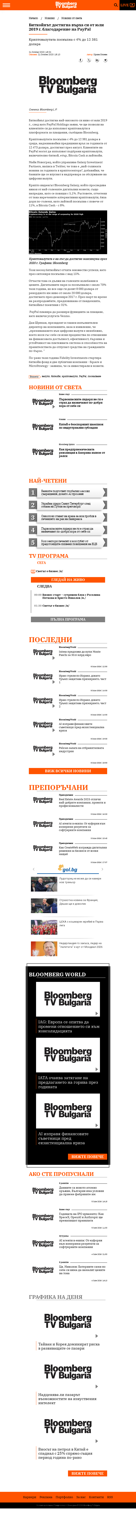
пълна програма (68, 619)
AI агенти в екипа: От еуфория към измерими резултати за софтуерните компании (82, 827)
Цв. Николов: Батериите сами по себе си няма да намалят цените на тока (82, 1270)
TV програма (48, 556)
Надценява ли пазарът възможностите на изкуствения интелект (67, 1398)
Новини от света (55, 387)
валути (46, 376)
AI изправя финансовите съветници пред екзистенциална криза (81, 727)
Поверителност (60, 1505)
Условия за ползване (44, 1505)
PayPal (82, 376)
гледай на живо (68, 579)
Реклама (46, 1497)
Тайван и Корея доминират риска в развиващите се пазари (69, 1346)
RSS (110, 1497)
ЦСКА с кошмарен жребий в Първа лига (67, 927)
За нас (81, 1497)
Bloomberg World (67, 647)
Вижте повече (88, 1156)
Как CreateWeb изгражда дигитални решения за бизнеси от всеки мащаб (83, 851)
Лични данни (72, 1505)
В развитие (64, 1183)
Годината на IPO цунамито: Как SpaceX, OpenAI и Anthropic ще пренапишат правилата (81, 1217)
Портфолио (64, 1497)
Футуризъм (64, 1236)
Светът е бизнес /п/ (47, 571)
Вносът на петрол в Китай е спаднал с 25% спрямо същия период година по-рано (65, 1453)
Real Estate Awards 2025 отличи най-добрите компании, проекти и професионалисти (82, 803)
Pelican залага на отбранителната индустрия (81, 749)
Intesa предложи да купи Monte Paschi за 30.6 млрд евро (80, 653)
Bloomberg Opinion (67, 444)
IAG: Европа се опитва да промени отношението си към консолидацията (69, 1026)
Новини (62, 419)
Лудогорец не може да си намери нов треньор (66, 884)
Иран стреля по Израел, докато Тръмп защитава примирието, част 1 (82, 679)
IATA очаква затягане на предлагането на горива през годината (68, 1082)
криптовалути (70, 376)
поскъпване (94, 376)
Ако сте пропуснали (61, 1174)
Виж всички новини (68, 771)
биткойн (55, 376)
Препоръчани (58, 787)
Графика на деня (55, 1297)
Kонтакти (96, 1497)
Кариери (29, 1497)
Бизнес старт (64, 394)
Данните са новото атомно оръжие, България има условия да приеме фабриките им (81, 1191)
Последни (50, 639)
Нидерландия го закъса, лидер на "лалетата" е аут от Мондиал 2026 (66, 948)
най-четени (48, 480)
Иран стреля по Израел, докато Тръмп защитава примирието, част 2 (82, 703)
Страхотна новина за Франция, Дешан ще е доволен (64, 905)
